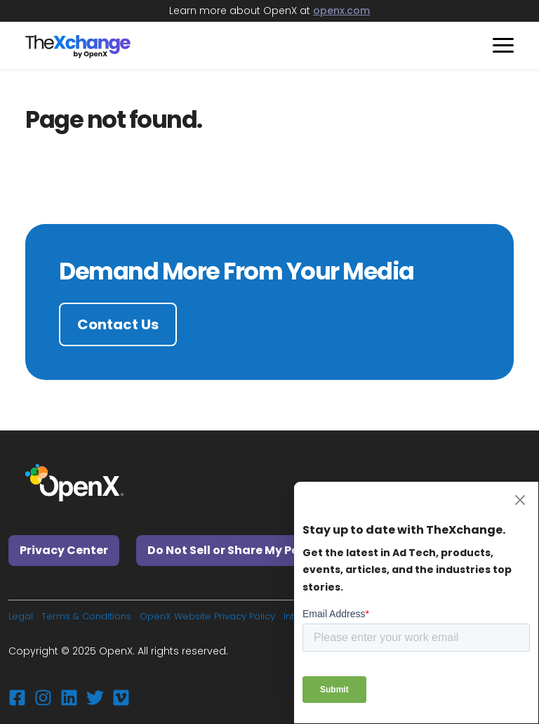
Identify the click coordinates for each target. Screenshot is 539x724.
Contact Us (118, 324)
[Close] (519, 500)
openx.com (341, 11)
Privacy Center (64, 550)
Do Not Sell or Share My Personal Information (280, 550)
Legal (20, 616)
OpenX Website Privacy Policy (207, 616)
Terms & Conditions (86, 616)
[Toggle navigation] (498, 45)
